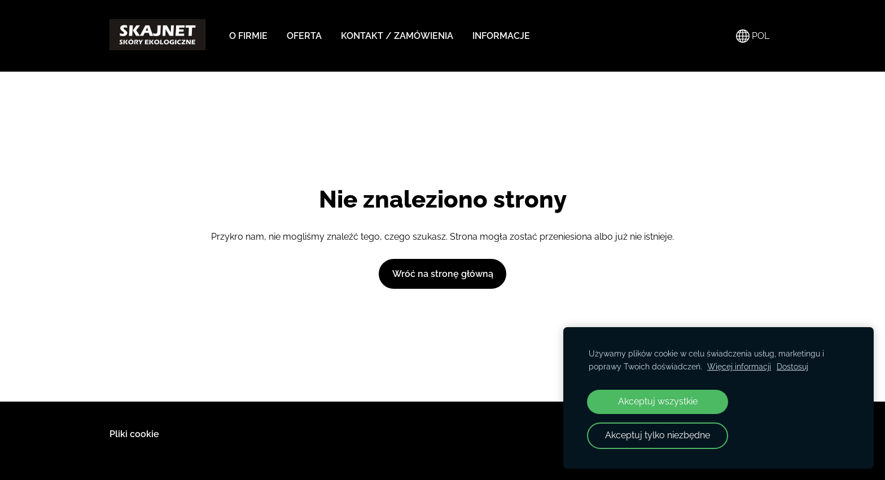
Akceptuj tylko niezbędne (657, 435)
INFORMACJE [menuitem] (501, 35)
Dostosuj (792, 366)
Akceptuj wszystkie (658, 401)
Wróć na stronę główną (442, 273)
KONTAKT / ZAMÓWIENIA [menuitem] (397, 35)
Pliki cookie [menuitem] (134, 434)
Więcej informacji (739, 366)
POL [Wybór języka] (752, 36)
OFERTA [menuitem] (304, 35)
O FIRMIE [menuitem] (248, 35)
